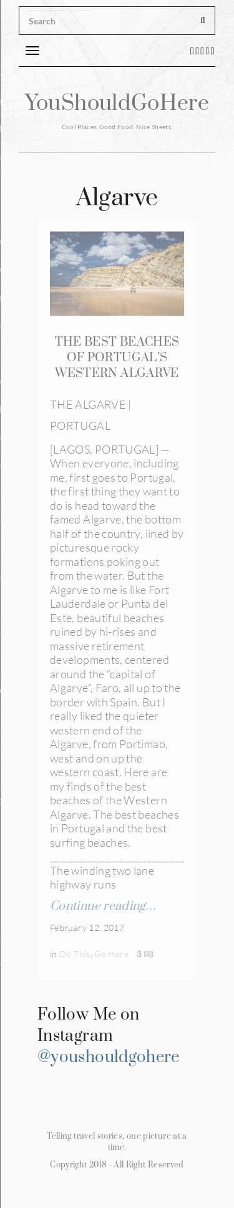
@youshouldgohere (108, 1057)
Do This (74, 953)
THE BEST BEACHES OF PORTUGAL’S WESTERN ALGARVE (117, 357)
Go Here (111, 953)
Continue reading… (103, 906)
